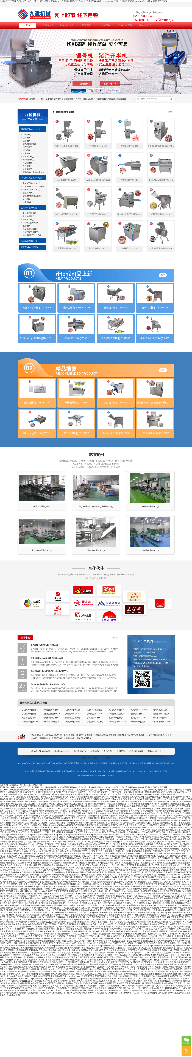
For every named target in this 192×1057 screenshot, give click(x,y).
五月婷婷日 (88, 879)
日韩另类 (101, 871)
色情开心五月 (59, 867)
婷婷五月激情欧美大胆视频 (26, 890)
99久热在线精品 (148, 893)
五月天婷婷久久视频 (105, 1027)
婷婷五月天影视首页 (76, 905)
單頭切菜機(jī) (28, 216)
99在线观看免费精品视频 (78, 900)
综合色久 (16, 966)
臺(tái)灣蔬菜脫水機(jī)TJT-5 (52, 782)
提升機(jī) (26, 199)
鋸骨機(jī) (33, 99)
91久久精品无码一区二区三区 (139, 933)
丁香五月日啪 (8, 876)
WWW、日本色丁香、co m (121, 940)
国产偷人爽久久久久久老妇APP (169, 893)
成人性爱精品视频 (93, 978)
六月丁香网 (96, 923)
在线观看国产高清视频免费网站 (22, 850)
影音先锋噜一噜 (163, 949)
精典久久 (40, 1008)
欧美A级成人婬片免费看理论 (158, 928)
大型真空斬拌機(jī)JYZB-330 (52, 770)
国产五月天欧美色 (114, 855)
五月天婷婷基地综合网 (176, 973)
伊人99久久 (175, 897)
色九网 (88, 919)
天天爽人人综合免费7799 (10, 997)
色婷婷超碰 (100, 890)
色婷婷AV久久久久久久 (114, 999)
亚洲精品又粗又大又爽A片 (121, 980)
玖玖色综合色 (33, 881)
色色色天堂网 (32, 857)
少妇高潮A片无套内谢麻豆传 (149, 1039)
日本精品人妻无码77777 (95, 905)
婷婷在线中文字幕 (102, 980)
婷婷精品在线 (166, 853)
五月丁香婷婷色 (180, 1018)
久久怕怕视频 (168, 871)
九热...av (54, 928)
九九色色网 (110, 956)
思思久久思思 (82, 999)
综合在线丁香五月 (165, 876)
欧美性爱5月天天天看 (17, 1053)
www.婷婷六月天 (97, 1053)
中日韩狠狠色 (111, 857)
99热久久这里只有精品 (92, 935)
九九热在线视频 (176, 864)
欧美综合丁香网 (21, 876)
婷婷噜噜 (76, 945)
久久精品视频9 (84, 888)
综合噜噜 (166, 964)
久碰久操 (165, 1039)
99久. (87, 869)
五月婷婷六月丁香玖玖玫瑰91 (83, 890)
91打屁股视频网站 (140, 883)
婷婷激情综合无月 (115, 874)
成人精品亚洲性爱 (17, 897)
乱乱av (80, 1004)
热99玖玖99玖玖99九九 (99, 867)
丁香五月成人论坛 (46, 876)
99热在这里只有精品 (40, 994)
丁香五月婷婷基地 (12, 905)
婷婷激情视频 (128, 990)
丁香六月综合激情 (120, 1015)
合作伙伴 (96, 629)
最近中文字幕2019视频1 (167, 1034)
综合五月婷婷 (49, 860)
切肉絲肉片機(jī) (29, 144)
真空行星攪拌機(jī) (86, 796)
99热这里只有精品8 (11, 933)
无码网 (92, 971)
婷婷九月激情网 (141, 949)
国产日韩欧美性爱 (118, 985)
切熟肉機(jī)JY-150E (139, 770)
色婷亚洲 (153, 1018)
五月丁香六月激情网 (111, 975)
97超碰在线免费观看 (178, 930)
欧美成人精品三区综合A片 (19, 923)
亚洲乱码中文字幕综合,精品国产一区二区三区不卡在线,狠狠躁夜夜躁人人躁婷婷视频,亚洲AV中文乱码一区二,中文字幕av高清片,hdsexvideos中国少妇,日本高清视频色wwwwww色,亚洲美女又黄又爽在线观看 (83, 1)
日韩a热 (140, 874)
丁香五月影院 (31, 897)
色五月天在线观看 (58, 997)
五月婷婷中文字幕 (79, 902)
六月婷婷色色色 (71, 973)
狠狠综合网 (39, 964)
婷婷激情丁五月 (14, 971)
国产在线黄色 (158, 857)
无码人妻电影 (67, 893)
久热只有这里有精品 (106, 964)
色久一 (7, 1039)
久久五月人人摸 (177, 949)
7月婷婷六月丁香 (76, 1027)
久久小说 (136, 1008)
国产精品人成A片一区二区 (60, 1023)
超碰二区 (97, 879)
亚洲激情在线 (99, 857)
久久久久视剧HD (158, 987)
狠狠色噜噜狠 (142, 997)
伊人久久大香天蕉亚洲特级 (50, 1044)
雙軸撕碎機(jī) (159, 796)
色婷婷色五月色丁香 (148, 881)
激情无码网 (89, 949)
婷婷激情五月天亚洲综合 (28, 956)
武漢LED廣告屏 (123, 796)
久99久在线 (154, 883)
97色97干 (63, 964)
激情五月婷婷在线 (28, 879)
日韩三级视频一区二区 (85, 980)
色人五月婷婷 (87, 874)
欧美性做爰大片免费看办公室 (148, 879)
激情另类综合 (123, 1020)
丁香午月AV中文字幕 (95, 959)
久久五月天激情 (56, 947)
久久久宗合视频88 (39, 895)
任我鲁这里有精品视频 (149, 968)
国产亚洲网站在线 (92, 947)
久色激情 (56, 971)
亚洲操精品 (153, 930)
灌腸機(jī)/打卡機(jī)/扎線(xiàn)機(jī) (34, 172)
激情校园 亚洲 (108, 945)
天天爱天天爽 (157, 954)
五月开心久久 (117, 987)
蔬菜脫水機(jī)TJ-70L (117, 782)
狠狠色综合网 (17, 902)
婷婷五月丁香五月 (50, 1004)
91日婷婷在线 (39, 1001)
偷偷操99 (177, 886)
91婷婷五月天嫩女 (158, 971)
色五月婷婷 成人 (164, 1011)
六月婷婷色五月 (141, 1004)
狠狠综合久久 (20, 857)
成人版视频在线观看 (157, 940)
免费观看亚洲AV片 (108, 862)
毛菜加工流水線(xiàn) (31, 183)
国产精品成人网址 (55, 914)
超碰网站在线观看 (62, 933)
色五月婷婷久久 (168, 1006)
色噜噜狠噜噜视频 (15, 895)
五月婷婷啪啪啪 (44, 926)
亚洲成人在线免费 (106, 1046)
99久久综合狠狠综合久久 (130, 900)
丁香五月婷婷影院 (82, 867)
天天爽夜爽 (175, 1039)
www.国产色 (66, 879)
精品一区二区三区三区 (61, 890)
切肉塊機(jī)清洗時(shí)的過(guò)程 (45, 706)
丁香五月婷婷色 (43, 997)
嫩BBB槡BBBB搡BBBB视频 (148, 853)
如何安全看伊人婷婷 (18, 985)
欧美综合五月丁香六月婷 (106, 971)
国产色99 (161, 919)
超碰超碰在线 (135, 888)
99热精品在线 (16, 864)
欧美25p (123, 1013)
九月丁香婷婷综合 (165, 1018)
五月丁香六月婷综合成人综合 (130, 1034)
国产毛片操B (163, 1053)
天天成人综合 (70, 999)
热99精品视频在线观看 (18, 1027)
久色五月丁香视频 (34, 1041)
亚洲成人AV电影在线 (127, 997)
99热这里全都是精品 (93, 1034)
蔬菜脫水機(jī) (28, 193)
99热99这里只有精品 (179, 881)
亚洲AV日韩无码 (180, 933)
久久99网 (4, 850)
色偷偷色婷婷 (167, 1030)
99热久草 (102, 855)
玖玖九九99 (127, 855)
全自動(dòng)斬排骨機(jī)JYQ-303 (162, 778)
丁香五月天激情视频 (116, 982)
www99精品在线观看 (168, 968)
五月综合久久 (76, 935)
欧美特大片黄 (171, 919)
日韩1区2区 (54, 994)
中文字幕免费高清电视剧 (167, 855)
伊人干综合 (34, 935)
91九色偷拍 (4, 1051)
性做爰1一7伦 (131, 971)
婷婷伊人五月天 (90, 871)
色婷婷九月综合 (157, 907)
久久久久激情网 (128, 923)
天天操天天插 (35, 912)
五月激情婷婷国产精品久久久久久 (126, 1032)
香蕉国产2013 (175, 994)
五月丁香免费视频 (157, 945)
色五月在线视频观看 (141, 959)
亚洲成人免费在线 (29, 997)
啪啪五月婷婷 (82, 1032)
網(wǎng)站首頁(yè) (40, 812)
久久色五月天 (10, 909)
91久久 (112, 912)
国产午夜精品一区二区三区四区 (110, 853)
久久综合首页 (16, 1025)
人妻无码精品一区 (134, 985)
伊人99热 (50, 961)
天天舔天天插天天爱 (139, 1027)
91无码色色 (146, 954)
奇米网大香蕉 (96, 888)
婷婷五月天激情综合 (83, 850)
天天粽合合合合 (100, 874)
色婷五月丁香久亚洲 (90, 1037)
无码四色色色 (78, 1034)
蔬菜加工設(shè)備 (29, 207)
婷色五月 (55, 907)
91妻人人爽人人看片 (90, 940)
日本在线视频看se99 (80, 1023)
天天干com (92, 964)
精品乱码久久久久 (90, 1049)
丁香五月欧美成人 (121, 973)
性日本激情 (87, 1001)
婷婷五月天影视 (105, 1051)
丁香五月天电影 (30, 886)
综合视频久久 (163, 994)
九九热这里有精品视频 (54, 1008)
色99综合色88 (8, 1008)
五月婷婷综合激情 (19, 869)
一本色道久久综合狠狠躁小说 (24, 921)
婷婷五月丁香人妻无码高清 (43, 942)
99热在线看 (182, 968)
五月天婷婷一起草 (101, 938)
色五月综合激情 (54, 853)
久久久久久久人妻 (165, 888)
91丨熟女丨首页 (184, 919)
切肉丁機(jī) (27, 147)
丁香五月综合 (171, 940)
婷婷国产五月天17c (60, 1027)
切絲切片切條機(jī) (30, 223)
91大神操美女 (5, 921)
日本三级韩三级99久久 (21, 1013)
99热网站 (134, 1020)
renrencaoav (5, 1025)
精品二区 (169, 1023)
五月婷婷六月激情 (43, 907)
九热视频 (76, 990)
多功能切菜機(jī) (29, 213)
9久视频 (151, 867)
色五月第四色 (12, 945)
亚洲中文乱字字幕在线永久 (155, 905)
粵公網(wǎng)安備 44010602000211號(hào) (96, 836)
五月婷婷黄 (183, 1027)
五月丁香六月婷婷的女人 (25, 1008)
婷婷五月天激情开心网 (76, 978)
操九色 (143, 947)
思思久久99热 (95, 1030)
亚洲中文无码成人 (114, 966)
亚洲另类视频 (15, 855)
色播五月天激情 (29, 864)
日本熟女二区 (94, 994)
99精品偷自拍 (17, 1001)
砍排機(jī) (49, 99)
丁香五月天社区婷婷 (48, 881)
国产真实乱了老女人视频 (97, 982)
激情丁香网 (76, 874)
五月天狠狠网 (5, 1013)
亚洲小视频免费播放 (111, 881)
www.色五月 (10, 871)
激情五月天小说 (172, 867)
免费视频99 (59, 973)
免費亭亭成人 (182, 980)
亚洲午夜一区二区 (142, 990)
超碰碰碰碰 (42, 853)
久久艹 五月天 (6, 990)
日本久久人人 (51, 909)
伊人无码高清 (159, 850)
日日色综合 (43, 1011)
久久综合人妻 (77, 879)
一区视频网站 (59, 992)
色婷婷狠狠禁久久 (59, 1015)
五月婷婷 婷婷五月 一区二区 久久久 (151, 966)
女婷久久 (69, 869)
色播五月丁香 (17, 886)
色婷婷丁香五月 (60, 940)
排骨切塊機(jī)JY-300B (140, 774)
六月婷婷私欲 (5, 886)
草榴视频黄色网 (44, 890)
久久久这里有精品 (93, 897)
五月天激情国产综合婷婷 (135, 999)
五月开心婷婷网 (127, 975)
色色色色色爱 (153, 1004)
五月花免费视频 (42, 938)
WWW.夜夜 (137, 862)
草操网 (27, 1044)
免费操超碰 (180, 921)
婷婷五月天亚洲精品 (29, 1011)
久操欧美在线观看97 (34, 860)
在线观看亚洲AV (172, 999)
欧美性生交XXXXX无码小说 (147, 1013)
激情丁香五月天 (180, 947)
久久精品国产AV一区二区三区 (169, 975)
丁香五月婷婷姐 (31, 1034)
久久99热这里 (176, 874)
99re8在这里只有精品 (79, 994)
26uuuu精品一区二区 (124, 956)
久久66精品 (18, 987)
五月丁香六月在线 (124, 862)
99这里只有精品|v (56, 864)
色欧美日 (133, 973)
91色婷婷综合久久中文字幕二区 (94, 990)
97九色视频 (169, 902)
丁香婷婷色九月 (121, 886)
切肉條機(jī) (27, 134)
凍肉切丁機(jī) (81, 99)
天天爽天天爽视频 (97, 900)
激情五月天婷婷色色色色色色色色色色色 (16, 954)
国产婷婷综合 (157, 933)
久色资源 (27, 895)
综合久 (146, 1051)
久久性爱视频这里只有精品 (39, 949)
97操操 (167, 978)
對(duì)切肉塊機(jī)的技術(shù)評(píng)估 (48, 745)
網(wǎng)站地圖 (89, 818)
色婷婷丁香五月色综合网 (155, 890)
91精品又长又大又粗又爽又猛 (19, 973)
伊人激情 (73, 1053)
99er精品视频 (60, 923)
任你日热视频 (153, 942)
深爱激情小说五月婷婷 (173, 1037)
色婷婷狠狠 (135, 907)
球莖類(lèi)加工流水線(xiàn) (34, 186)
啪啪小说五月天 (157, 916)
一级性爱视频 (61, 1049)
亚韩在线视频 (142, 930)
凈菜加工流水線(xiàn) (31, 189)
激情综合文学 (66, 862)
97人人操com (137, 1053)
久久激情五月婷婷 (124, 959)
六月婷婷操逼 (165, 1013)
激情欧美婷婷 (37, 867)
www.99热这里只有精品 (158, 1027)
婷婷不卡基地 (92, 1051)
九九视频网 (128, 1004)
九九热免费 (32, 1027)
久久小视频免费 (6, 900)
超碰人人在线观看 (97, 956)
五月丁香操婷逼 (174, 895)
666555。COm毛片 (49, 900)
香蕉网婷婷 (66, 945)
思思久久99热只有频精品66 (141, 857)
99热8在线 (67, 902)
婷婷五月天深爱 (150, 876)
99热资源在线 (64, 928)
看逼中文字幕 (104, 928)
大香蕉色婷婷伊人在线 (45, 850)
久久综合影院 (185, 926)
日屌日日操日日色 (165, 886)
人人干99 (163, 1049)
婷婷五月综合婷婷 (91, 1046)
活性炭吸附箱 (44, 799)
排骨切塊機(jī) (112, 99)
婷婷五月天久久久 (149, 888)
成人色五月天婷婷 (62, 987)
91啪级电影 (53, 968)
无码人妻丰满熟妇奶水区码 (163, 1041)
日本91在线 (64, 968)
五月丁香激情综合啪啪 (106, 954)
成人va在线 (186, 954)
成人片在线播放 (94, 1006)
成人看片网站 (133, 919)
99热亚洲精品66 (81, 971)
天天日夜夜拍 (94, 961)
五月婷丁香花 (101, 1020)
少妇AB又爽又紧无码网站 (145, 860)
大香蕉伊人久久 (104, 926)
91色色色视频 (90, 1004)
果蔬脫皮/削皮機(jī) (30, 229)
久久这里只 (101, 966)
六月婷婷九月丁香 (48, 1032)
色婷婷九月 (112, 1020)
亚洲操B (113, 1039)
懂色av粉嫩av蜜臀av (87, 883)
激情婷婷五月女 (28, 914)
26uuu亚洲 (106, 1030)
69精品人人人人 (142, 895)
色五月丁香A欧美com (164, 947)
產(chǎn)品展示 (66, 25)
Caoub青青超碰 (82, 1030)
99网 (118, 954)
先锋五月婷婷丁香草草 (111, 923)
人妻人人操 (77, 1001)
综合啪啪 (10, 1034)
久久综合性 (91, 966)
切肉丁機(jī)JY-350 (138, 778)
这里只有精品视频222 (17, 1041)
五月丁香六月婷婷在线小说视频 (119, 893)
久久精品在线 (150, 874)
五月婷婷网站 (156, 923)
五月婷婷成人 (96, 869)
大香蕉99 (99, 987)
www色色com (178, 1001)
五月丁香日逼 (110, 959)
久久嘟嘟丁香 (127, 1018)
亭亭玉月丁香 (82, 907)
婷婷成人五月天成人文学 (27, 909)
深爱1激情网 (124, 850)
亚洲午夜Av (39, 905)
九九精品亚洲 (171, 985)
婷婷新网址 (120, 912)
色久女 (124, 952)
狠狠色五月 (170, 921)
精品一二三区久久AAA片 (73, 871)
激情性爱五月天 (80, 938)
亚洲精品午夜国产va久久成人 (17, 912)
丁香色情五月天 (183, 883)
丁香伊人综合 (55, 855)
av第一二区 (118, 1053)
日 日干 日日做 (137, 876)
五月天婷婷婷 (96, 975)
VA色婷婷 (37, 999)
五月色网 (183, 956)
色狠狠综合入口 (140, 956)
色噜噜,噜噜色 (134, 952)
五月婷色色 (35, 900)
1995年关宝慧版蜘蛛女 (123, 1006)
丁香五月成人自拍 (135, 1011)
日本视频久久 (12, 1046)
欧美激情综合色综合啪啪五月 (105, 921)
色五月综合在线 (166, 961)
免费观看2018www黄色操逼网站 (53, 982)
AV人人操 (153, 864)
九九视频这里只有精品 (87, 942)
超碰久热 (91, 864)
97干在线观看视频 (94, 881)
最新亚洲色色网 (115, 1049)
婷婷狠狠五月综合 (176, 1053)
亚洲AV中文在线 (115, 990)
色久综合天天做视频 (69, 888)
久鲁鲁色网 (59, 999)
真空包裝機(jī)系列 (29, 241)
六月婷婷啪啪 (67, 938)
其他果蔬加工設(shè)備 (32, 235)
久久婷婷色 (42, 883)
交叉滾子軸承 (57, 799)
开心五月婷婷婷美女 (168, 1004)
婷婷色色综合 (73, 964)
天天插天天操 (103, 1023)
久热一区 (168, 916)
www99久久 (164, 930)
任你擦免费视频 (129, 966)
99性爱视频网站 (128, 1046)
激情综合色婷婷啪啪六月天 (114, 869)
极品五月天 (52, 874)
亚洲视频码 (135, 947)
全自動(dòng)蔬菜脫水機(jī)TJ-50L (140, 782)
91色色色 (130, 949)
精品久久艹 (164, 897)
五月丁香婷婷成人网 (16, 980)
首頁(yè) (27, 25)
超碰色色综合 (78, 869)
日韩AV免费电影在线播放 (138, 864)
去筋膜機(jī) (27, 166)
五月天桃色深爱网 (85, 909)
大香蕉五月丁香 (144, 971)
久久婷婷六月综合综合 (123, 883)
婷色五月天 (99, 933)
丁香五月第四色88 (12, 879)
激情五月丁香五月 (171, 862)
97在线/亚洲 (171, 850)
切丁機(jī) (41, 99)
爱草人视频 (56, 893)
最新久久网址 (111, 871)
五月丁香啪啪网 (85, 921)
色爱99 (137, 975)
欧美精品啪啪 (140, 902)
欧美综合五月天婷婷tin (77, 966)
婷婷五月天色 (47, 1051)
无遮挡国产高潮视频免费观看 (86, 1044)
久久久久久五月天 (126, 902)
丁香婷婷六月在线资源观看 (35, 902)
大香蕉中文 (185, 897)
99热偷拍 (66, 855)
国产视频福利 (109, 933)
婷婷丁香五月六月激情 (176, 971)
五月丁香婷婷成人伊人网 (180, 952)
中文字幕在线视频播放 (124, 945)
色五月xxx (30, 930)
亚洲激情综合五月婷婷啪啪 (85, 954)
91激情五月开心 (24, 940)
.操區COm (28, 952)
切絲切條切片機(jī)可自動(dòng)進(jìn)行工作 (49, 732)
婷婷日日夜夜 (169, 1020)
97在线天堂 (78, 926)
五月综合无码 (41, 916)
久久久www (135, 954)
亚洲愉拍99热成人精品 (67, 1004)
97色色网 (60, 956)
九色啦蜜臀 (141, 994)
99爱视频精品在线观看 (61, 935)
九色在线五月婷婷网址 (172, 923)
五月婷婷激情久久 (75, 1049)
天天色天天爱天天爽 (100, 1039)
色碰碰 (155, 912)
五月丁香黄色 (182, 850)
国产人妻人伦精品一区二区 (58, 1053)
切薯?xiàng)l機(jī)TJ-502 (118, 778)
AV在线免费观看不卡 (172, 959)
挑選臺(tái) (27, 202)
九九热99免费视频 (164, 1001)
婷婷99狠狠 (177, 900)
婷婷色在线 (65, 930)
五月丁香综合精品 (128, 1001)
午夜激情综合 (172, 926)
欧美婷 (154, 886)
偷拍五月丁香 (153, 961)
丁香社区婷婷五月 (29, 855)
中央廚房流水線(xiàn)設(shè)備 (33, 178)
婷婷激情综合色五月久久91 (24, 938)
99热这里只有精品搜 (11, 1015)
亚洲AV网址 (9, 1018)
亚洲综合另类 (44, 1034)
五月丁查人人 (116, 928)
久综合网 (131, 1013)
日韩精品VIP (178, 853)
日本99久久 (67, 1037)
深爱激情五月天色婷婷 (151, 1030)
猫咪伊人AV (127, 1023)
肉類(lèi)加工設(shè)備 (30, 129)
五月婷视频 (133, 1015)
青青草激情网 (25, 994)
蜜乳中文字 (132, 1039)
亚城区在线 (125, 954)
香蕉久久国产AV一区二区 (17, 916)
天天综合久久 (77, 1013)
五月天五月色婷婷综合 (143, 1025)
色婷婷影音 (147, 1023)
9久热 (154, 935)
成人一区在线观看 (142, 923)
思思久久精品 (118, 1044)
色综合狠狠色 (57, 926)
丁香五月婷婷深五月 (29, 1020)
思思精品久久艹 (64, 874)
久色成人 (42, 1053)
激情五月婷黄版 (59, 1018)
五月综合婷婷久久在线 (22, 942)
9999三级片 (32, 947)
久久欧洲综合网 (150, 1053)
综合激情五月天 (26, 905)
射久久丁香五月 (69, 857)
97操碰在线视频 (30, 1037)
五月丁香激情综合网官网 (117, 909)
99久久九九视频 (20, 881)
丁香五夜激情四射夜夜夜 (116, 864)
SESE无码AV (41, 874)
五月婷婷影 (105, 961)
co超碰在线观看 (155, 938)
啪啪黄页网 (52, 895)
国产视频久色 (121, 919)
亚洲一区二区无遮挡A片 (90, 992)
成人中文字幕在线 (42, 959)
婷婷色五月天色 (52, 1001)
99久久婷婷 (113, 997)
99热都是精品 (130, 879)
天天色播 (161, 921)
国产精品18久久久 (173, 945)
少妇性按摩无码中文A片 (121, 1030)
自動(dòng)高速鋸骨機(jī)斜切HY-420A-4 (96, 770)
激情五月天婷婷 (24, 1004)
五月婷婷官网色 (174, 992)
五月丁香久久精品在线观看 (94, 1013)
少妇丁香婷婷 (43, 855)
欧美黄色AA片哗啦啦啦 (30, 966)
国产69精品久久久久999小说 (47, 990)
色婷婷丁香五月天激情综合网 (50, 1037)
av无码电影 (88, 933)
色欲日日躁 (48, 954)
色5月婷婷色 (43, 886)
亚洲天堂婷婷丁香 (110, 1034)
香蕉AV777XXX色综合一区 (14, 930)
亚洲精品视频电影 (59, 966)
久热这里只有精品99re (58, 886)
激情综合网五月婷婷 (8, 956)
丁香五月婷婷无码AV (95, 860)
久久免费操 (85, 975)
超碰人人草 (154, 1049)
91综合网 (153, 949)
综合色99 (119, 914)
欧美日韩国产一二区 (167, 912)
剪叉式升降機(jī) (137, 796)
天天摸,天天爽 (137, 897)
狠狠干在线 (97, 945)
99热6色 (83, 1051)
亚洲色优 (158, 871)
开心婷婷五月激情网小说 (60, 1041)
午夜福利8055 (147, 850)
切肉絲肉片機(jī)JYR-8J (118, 770)
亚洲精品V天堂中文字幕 (77, 1020)
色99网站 (127, 1053)
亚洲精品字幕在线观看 (31, 1032)
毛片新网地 (182, 1004)
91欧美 (90, 938)
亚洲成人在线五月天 (68, 907)
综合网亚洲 (16, 883)
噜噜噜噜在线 (25, 1023)
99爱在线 (159, 978)
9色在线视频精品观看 (112, 888)
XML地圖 (105, 818)
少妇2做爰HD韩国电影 (99, 1025)
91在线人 (121, 971)
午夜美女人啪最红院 (111, 907)
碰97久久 (132, 909)
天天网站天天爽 (13, 1056)
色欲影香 (107, 987)
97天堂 (178, 902)
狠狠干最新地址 (95, 886)
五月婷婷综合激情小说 (145, 1046)
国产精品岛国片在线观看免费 (121, 1025)
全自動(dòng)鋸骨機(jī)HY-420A (31, 774)
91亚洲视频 (142, 961)
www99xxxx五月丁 (148, 855)
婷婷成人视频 (129, 867)
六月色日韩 (176, 942)
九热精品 (102, 893)
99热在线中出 (175, 935)
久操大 (49, 897)
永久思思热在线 (53, 930)
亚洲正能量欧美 (6, 968)
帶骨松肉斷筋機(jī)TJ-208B (52, 778)
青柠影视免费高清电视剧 (78, 886)
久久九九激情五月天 (97, 1011)
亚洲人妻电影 (134, 871)
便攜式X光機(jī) (101, 796)
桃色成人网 (85, 968)
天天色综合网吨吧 (96, 999)
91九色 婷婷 (34, 1025)
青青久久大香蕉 (148, 978)
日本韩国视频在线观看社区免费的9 (40, 1006)
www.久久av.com (163, 980)
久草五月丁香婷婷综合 (36, 961)
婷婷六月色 (78, 1046)
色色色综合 (160, 867)
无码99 (38, 1051)
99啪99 (185, 902)
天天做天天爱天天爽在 (106, 942)
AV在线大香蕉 (163, 864)
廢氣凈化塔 (73, 796)
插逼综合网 (161, 914)
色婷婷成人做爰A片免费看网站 (149, 964)
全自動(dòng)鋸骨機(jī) (96, 99)
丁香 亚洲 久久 (180, 1044)
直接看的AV (137, 992)
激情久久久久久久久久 (27, 945)
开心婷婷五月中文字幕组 (40, 893)
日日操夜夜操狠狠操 (152, 1044)
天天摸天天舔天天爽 (62, 952)
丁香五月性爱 (168, 1046)
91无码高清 (52, 985)
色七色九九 (158, 1020)
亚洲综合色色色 (107, 947)
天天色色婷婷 (162, 935)
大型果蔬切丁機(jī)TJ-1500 (162, 774)
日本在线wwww (144, 869)
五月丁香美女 (63, 895)
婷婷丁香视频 (109, 949)
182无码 (140, 909)
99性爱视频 (173, 1027)
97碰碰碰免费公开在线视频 (16, 949)
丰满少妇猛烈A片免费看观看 (43, 978)
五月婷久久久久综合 (124, 942)
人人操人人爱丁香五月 (67, 909)
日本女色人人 (44, 857)
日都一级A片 (112, 1037)
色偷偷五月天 (151, 921)
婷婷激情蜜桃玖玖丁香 (128, 1037)
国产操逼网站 (29, 1018)
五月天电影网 (184, 867)
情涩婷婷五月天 (70, 864)
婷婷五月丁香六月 (21, 968)
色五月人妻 (167, 900)
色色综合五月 (54, 862)
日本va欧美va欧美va (169, 956)
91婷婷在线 (137, 1023)
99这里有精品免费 (53, 945)
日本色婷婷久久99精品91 (153, 862)
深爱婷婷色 (33, 876)
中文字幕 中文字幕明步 (155, 999)
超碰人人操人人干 (133, 978)
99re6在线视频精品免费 (171, 879)
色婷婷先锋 (152, 994)
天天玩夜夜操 (56, 857)
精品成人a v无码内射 (142, 1006)
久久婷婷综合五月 (29, 853)
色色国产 (64, 949)
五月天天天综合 (24, 1046)
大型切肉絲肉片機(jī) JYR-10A (96, 782)
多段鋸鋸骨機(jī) (68, 99)
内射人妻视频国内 (46, 871)
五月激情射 (86, 1039)
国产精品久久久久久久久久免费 (17, 926)
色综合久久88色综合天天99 (153, 985)
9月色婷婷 (156, 1006)
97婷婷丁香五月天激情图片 (117, 905)
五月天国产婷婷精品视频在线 (48, 879)
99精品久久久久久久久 (102, 1041)
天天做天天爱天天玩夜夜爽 (81, 895)
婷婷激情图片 (72, 997)
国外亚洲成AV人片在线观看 (27, 871)
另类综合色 (143, 982)
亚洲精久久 (71, 961)
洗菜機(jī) (122, 99)
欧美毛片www (69, 1008)
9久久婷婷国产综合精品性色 (27, 982)
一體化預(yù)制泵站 (83, 799)
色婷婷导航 (61, 978)
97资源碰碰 (85, 930)
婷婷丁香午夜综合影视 (103, 973)
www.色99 (56, 980)
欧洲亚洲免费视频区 (46, 987)
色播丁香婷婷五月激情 (46, 921)
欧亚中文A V (75, 968)
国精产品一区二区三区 (87, 853)
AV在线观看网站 (105, 1044)
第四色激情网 (138, 980)
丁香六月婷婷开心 (181, 961)
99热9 (25, 1025)
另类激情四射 (144, 916)
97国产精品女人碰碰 (158, 895)
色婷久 (47, 1046)
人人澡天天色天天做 (31, 928)
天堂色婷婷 (168, 933)
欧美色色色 (7, 942)
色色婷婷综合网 (163, 881)
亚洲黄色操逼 (76, 985)
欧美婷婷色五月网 (62, 1006)
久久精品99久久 (48, 912)
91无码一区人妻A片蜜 (40, 888)
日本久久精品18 (72, 992)
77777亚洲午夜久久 (90, 912)
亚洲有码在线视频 (41, 975)
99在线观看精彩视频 (172, 954)
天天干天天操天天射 (47, 956)
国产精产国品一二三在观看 (178, 905)
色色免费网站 (88, 987)
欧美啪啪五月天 (6, 999)
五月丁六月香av (108, 914)
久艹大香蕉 (100, 864)
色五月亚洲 (131, 994)
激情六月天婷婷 (124, 992)
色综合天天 (78, 893)
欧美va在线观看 (147, 871)
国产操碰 (83, 964)
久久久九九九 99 (90, 893)
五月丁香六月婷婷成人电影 (25, 1030)
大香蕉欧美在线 (103, 1004)
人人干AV (48, 1018)
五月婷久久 (171, 966)
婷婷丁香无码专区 (24, 1049)
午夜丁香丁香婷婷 (69, 853)
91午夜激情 (4, 1044)
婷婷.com (137, 893)
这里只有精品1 (66, 990)
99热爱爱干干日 (116, 1004)
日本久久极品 (183, 997)
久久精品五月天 (11, 893)
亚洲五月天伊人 (138, 921)
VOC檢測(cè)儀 (37, 796)
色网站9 (168, 869)
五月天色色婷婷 (67, 971)
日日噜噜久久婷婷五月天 (125, 964)
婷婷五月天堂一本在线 (26, 874)
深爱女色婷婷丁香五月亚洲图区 (25, 862)
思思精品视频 (141, 867)
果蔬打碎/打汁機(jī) (30, 232)
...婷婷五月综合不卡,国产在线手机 (17, 888)
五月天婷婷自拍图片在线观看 (128, 968)
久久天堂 (108, 1053)
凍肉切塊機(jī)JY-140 (51, 774)
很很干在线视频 (17, 1039)
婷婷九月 (127, 1041)
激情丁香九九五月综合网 (81, 1041)
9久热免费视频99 (181, 1023)
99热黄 (126, 928)
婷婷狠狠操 (106, 994)
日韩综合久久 (108, 930)
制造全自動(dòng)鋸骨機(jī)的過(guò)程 (47, 719)
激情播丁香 (82, 864)
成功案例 (106, 25)
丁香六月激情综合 (18, 961)
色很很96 (94, 1023)
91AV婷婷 (95, 968)
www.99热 (99, 949)
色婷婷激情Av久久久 (146, 973)
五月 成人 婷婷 (147, 900)
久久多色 (15, 1023)
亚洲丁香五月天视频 (109, 992)
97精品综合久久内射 (92, 914)
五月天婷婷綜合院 (100, 895)
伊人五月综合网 (180, 1025)
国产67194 (161, 860)
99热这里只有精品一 (155, 902)
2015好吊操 (27, 971)
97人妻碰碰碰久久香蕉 (121, 897)
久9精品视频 (60, 850)
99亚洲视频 (72, 1015)
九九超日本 (121, 949)
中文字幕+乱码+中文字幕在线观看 (106, 1001)
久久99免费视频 (149, 1034)
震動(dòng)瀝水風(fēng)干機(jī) (34, 196)
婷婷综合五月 (76, 987)
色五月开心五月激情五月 (108, 876)
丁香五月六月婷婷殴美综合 (62, 1046)
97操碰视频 (123, 871)
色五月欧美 (63, 900)
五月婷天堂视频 (63, 985)
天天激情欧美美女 (119, 994)
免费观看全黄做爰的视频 (15, 1006)
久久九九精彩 (76, 928)
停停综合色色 (55, 938)
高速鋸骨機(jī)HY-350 (30, 782)
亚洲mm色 (11, 907)
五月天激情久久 (131, 982)
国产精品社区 (96, 930)
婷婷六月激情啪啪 (122, 947)
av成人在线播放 (72, 1051)
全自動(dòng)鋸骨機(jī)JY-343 (31, 770)
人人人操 (50, 1030)
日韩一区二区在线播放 (121, 926)
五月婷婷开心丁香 (173, 890)
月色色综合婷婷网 (143, 987)
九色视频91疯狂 (55, 1011)
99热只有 (58, 871)
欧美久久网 (18, 952)
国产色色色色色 (77, 952)
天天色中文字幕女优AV (76, 982)
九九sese (159, 1046)
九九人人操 (92, 855)
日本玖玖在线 (97, 916)
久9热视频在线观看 (158, 1051)
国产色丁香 (181, 912)
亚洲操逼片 (131, 930)
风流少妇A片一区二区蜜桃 (113, 935)
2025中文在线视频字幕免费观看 (139, 912)
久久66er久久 (126, 881)
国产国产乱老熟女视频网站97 (153, 1032)
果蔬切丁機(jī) (28, 219)
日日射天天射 (13, 867)
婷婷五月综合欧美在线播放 (44, 1049)
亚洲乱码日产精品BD (121, 1051)
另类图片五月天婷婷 (149, 952)
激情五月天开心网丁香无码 (51, 1025)
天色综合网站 (5, 869)
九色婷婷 (136, 855)
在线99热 (50, 940)
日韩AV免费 (5, 864)
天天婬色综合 (82, 961)
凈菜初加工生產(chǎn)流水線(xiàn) (118, 774)
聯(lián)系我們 (145, 25)
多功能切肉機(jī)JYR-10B (96, 778)
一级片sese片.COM (81, 956)
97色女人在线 (65, 1001)
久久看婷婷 (122, 1039)
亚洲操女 (48, 971)
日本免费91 (18, 999)
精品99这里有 (137, 1051)
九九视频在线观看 (90, 928)
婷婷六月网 (103, 912)
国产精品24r (106, 897)
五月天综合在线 (62, 860)
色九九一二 (19, 1034)
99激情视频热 (69, 914)
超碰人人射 (186, 994)
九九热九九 (106, 879)
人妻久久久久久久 (12, 994)
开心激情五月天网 (78, 959)
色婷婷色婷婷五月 (107, 968)
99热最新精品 (47, 952)
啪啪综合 (31, 916)
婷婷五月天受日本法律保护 (100, 1032)
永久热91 (77, 1037)
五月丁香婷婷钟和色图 (59, 975)
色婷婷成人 (9, 890)
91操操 (34, 926)
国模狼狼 (41, 897)
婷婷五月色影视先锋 (148, 919)
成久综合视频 (123, 890)
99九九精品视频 (184, 966)
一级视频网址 (5, 1023)
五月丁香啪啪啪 (154, 956)
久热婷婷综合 (32, 1053)
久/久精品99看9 (68, 1030)
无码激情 (102, 1037)
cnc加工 (149, 796)
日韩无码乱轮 (129, 987)
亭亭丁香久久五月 (73, 1018)
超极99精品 (178, 1030)
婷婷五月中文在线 (141, 1018)
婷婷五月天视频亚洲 (159, 992)
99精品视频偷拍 (38, 940)
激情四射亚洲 (53, 916)
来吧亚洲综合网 (44, 1027)
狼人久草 (28, 1039)
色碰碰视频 (48, 867)
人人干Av (29, 980)
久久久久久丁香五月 (77, 860)
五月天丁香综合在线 (79, 855)
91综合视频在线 (156, 1037)
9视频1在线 (173, 1049)
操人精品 (70, 867)
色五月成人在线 (90, 926)
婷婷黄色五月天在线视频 (64, 876)
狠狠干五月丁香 (30, 987)
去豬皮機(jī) (27, 169)
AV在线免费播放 (13, 959)
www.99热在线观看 (110, 850)
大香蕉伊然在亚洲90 (125, 860)
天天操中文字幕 (150, 1011)
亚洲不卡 (79, 914)
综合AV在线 (177, 1013)
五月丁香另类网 (124, 921)
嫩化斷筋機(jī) (28, 160)
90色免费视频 (15, 914)
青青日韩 (135, 1041)
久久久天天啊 (60, 942)
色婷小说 (37, 952)
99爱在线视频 (53, 883)
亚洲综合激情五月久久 (154, 909)
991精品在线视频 (68, 980)
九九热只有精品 (125, 1008)
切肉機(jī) (57, 99)
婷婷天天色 (68, 954)
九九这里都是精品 (74, 1039)
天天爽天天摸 (60, 961)
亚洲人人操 (124, 907)
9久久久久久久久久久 (26, 907)
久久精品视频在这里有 (75, 897)
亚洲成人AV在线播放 (93, 952)
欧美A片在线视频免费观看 (61, 1034)
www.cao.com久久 (107, 919)
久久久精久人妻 (62, 912)
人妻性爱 (106, 952)
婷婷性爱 (147, 926)
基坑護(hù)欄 (69, 799)
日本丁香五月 (160, 973)
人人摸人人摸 (172, 860)
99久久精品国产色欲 (78, 881)
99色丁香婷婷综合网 (139, 938)
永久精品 (146, 992)
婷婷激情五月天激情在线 (70, 916)
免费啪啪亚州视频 (111, 902)
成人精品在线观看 (183, 1020)
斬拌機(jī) (26, 150)
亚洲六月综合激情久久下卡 (43, 973)
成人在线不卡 (165, 942)
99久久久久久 (159, 1023)
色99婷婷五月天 (39, 1039)
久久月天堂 (146, 1008)
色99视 (185, 857)
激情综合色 (104, 940)
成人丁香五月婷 (95, 907)
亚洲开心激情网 (59, 897)
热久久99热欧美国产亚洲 (74, 947)
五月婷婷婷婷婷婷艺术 (56, 1039)
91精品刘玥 (153, 997)
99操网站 (181, 938)
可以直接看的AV (112, 900)
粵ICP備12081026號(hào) (108, 832)
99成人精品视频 (155, 982)
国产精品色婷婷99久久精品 (107, 1008)
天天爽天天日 (40, 930)
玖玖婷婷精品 (185, 862)
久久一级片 (136, 1030)
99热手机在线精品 (178, 990)
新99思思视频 (107, 1006)
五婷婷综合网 (123, 857)
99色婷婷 (41, 909)
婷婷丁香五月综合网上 (85, 1008)
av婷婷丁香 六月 (171, 1015)
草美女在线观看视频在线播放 (113, 978)
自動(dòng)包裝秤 (51, 796)
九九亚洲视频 (117, 879)
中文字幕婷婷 (143, 1037)
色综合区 (34, 1044)
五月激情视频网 (51, 964)
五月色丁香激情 (45, 1020)
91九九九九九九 (64, 1013)
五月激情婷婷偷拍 (24, 978)
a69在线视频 (46, 966)
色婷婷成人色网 (16, 1044)
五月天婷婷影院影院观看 (163, 1025)
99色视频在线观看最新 (37, 985)
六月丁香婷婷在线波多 (146, 1001)
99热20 (136, 881)
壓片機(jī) (64, 796)
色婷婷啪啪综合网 (148, 975)
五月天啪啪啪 (136, 926)
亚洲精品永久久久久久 (44, 933)
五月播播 (68, 956)
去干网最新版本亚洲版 (181, 1011)
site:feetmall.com (170, 938)
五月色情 (19, 1018)
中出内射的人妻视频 (84, 857)
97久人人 (169, 1032)
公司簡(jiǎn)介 (47, 25)
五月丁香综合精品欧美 (134, 1044)
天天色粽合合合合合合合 (160, 990)
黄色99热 (91, 1020)
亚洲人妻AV (45, 928)
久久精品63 (145, 907)
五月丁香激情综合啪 (86, 1015)
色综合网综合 (67, 1044)
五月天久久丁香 (55, 919)
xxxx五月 (146, 886)
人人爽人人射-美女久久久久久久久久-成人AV (46, 869)
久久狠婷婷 (128, 914)
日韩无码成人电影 (159, 926)
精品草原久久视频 (86, 973)
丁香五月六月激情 (76, 949)
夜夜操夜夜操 (150, 914)
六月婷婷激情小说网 (103, 1015)
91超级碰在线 (15, 853)
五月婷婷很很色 (182, 987)
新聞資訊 (86, 25)
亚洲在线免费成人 (90, 985)
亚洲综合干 (92, 876)
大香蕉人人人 (131, 869)
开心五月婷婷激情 (113, 1018)
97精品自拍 (100, 1018)
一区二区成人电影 (54, 902)
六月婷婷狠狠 (81, 876)
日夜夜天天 (139, 914)
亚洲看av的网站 (27, 959)
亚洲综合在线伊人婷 (168, 883)
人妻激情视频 (38, 971)
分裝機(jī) (34, 799)
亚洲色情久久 (135, 850)
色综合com (38, 954)
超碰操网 (72, 1032)
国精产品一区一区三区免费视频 (136, 1049)
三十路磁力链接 (113, 1013)
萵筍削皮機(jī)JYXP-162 (96, 774)
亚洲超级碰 (11, 978)
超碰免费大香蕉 (130, 853)
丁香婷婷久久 (36, 923)
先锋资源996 (176, 964)
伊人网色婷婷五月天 (138, 928)
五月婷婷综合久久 (14, 1032)
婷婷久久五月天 (116, 867)
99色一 (58, 1030)
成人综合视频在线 (29, 883)
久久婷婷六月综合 (151, 897)
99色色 (7, 1001)
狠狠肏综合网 (85, 923)
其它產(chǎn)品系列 (29, 247)
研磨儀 (168, 796)
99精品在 (70, 850)
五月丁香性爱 (37, 1046)
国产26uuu (182, 985)
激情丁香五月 (45, 1015)
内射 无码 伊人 (73, 923)
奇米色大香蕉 (108, 886)
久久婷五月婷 (83, 1053)
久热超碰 (183, 909)
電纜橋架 (112, 796)
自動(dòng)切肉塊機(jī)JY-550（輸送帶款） (74, 770)
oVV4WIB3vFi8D (7, 857)
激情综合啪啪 (167, 1044)
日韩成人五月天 (163, 874)
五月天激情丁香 (177, 978)
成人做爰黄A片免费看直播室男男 (86, 862)
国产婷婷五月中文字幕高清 (55, 905)
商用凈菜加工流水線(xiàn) (162, 770)
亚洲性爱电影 (86, 945)
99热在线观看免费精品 (38, 968)
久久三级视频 (23, 893)
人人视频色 (55, 888)
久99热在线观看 (157, 1015)
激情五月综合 (132, 916)
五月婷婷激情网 (76, 933)
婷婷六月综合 (110, 860)
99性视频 (41, 945)
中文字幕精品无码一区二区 (96, 997)
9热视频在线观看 (59, 1020)
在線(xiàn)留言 (125, 25)
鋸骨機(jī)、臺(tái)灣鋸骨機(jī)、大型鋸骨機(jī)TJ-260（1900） (74, 778)
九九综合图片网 (157, 869)
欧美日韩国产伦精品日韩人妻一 (164, 1008)
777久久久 (58, 954)
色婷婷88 (28, 999)
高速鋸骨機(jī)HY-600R (74, 774)
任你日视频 (43, 862)
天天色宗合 (11, 874)
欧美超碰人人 (48, 923)
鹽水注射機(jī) (28, 156)
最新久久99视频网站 (16, 860)
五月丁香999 (117, 1041)
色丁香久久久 (145, 1041)
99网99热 (95, 919)
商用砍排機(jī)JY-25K (161, 782)
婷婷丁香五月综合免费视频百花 (75, 1025)
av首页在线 (170, 987)
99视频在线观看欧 (95, 902)
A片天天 (8, 966)
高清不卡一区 (111, 890)
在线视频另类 (163, 952)
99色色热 (151, 947)
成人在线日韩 (75, 912)
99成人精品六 (124, 876)
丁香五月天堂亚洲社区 (168, 997)
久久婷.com (72, 942)
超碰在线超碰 (42, 864)
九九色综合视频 (140, 942)
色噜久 (118, 1046)
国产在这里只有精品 (15, 1037)
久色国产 (6, 961)
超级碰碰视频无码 (19, 947)
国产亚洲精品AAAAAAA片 (73, 919)
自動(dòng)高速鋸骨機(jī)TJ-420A (74, 782)
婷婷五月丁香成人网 (105, 883)
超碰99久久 (37, 1004)
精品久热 (29, 975)
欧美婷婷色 (96, 850)
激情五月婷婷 (115, 1023)
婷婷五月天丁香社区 (40, 1023)
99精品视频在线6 (136, 905)
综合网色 (39, 1018)
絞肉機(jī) (26, 153)
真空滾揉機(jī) (28, 163)
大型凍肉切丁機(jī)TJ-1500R (31, 778)
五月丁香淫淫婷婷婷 (173, 857)
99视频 (81, 997)
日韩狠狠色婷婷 (74, 940)
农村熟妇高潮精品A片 (69, 883)
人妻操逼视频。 (47, 999)
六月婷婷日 (116, 952)
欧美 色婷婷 (28, 1001)
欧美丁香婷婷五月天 (22, 900)
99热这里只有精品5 (175, 1051)
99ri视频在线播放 (146, 1020)
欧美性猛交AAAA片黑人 (60, 959)
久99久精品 (55, 949)
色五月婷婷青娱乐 (27, 933)
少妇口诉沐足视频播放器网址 (22, 1051)
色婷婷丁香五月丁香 (16, 975)
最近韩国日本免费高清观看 (11, 928)
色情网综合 (103, 1049)
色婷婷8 (46, 1041)
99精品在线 (150, 980)
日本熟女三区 (25, 867)
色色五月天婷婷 (171, 907)
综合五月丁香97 (99, 909)
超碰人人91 (86, 916)
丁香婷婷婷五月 (90, 1027)
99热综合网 (179, 871)
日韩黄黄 (157, 900)
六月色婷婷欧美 (129, 874)
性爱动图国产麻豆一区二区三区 (124, 961)
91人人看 (125, 888)
